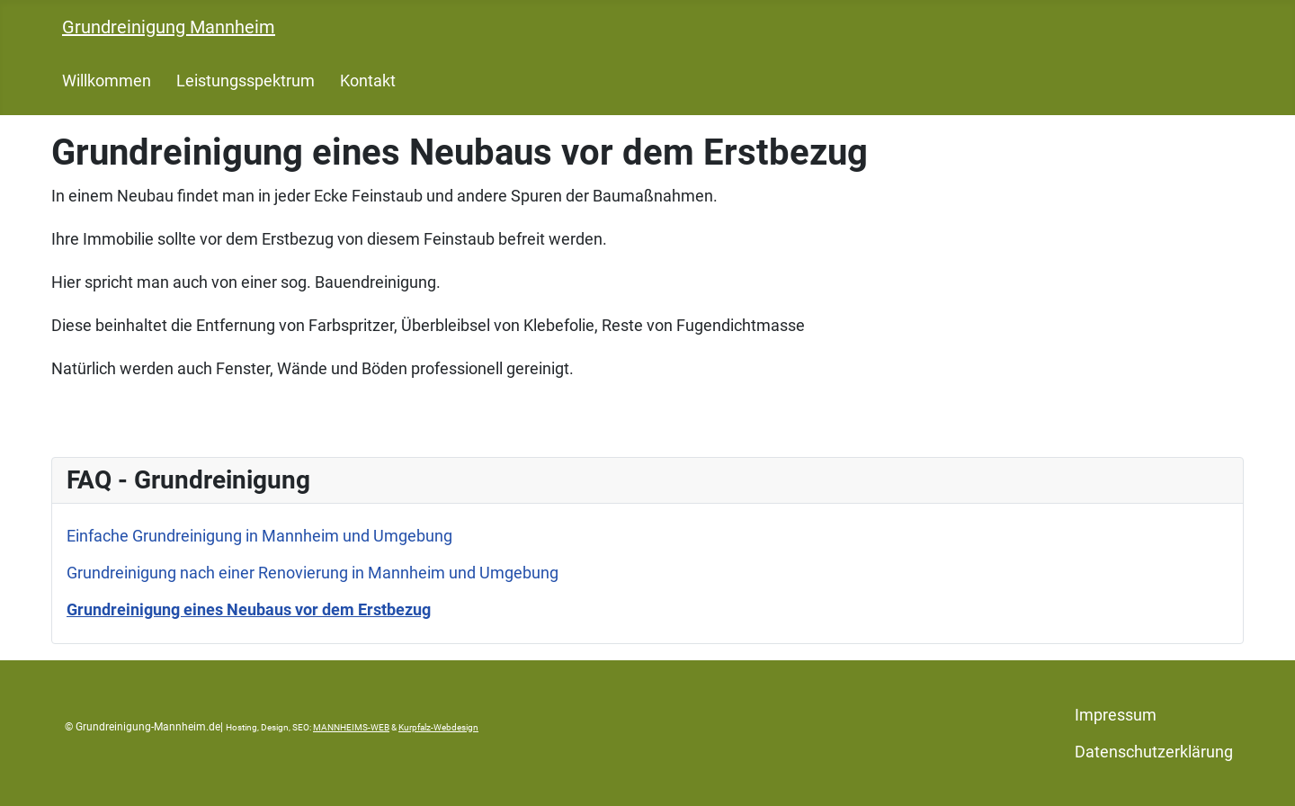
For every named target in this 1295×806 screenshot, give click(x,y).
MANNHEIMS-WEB (351, 727)
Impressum (1116, 714)
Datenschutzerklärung (1154, 751)
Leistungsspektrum (245, 80)
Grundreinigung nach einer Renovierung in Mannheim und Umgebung (312, 572)
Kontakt (368, 80)
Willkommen (106, 80)
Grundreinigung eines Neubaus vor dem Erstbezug (249, 609)
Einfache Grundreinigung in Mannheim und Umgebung (259, 535)
